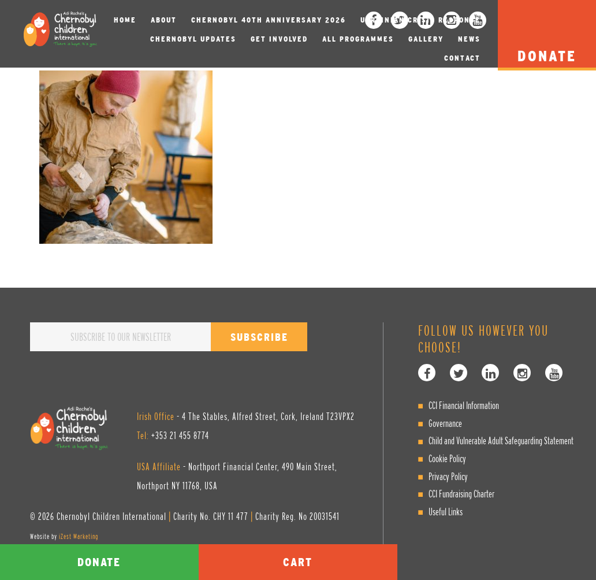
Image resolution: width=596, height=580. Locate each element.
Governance (445, 423)
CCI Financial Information (464, 405)
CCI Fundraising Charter (461, 494)
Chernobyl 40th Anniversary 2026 (268, 20)
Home (125, 20)
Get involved (279, 39)
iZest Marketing (78, 536)
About (164, 20)
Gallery (426, 39)
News (469, 39)
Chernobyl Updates (193, 39)
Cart (297, 561)
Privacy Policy (448, 476)
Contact (462, 58)
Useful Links (446, 511)
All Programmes (358, 39)
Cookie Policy (447, 458)
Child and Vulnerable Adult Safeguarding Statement (501, 440)
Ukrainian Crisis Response (420, 20)
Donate (99, 561)
